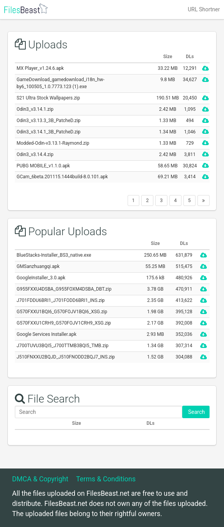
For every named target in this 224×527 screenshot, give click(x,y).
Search (196, 412)
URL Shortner (204, 9)
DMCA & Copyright (40, 479)
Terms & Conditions (106, 479)
